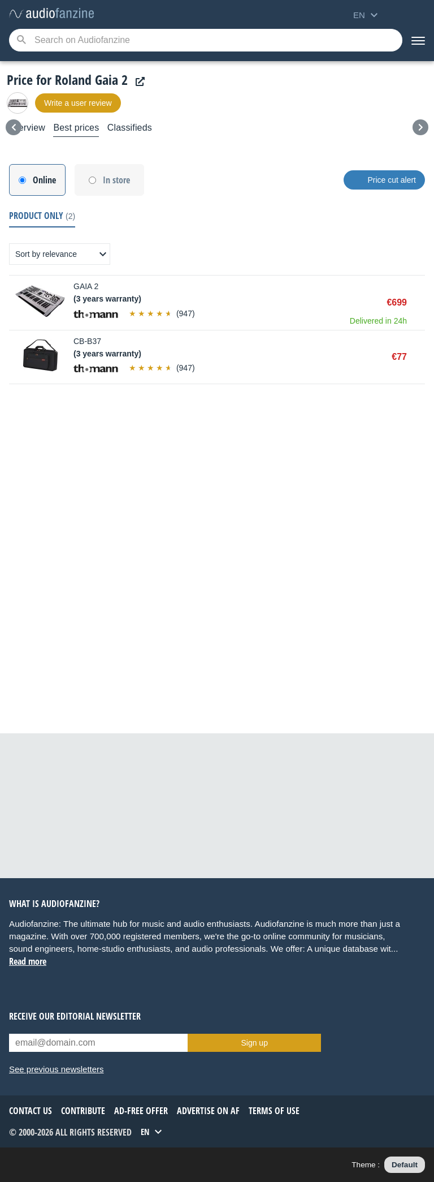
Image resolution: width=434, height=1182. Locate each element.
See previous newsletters (56, 1069)
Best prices (76, 127)
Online (44, 180)
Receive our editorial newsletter (75, 1016)
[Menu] (418, 40)
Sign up (254, 1042)
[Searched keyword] (205, 40)
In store (116, 180)
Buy (419, 302)
